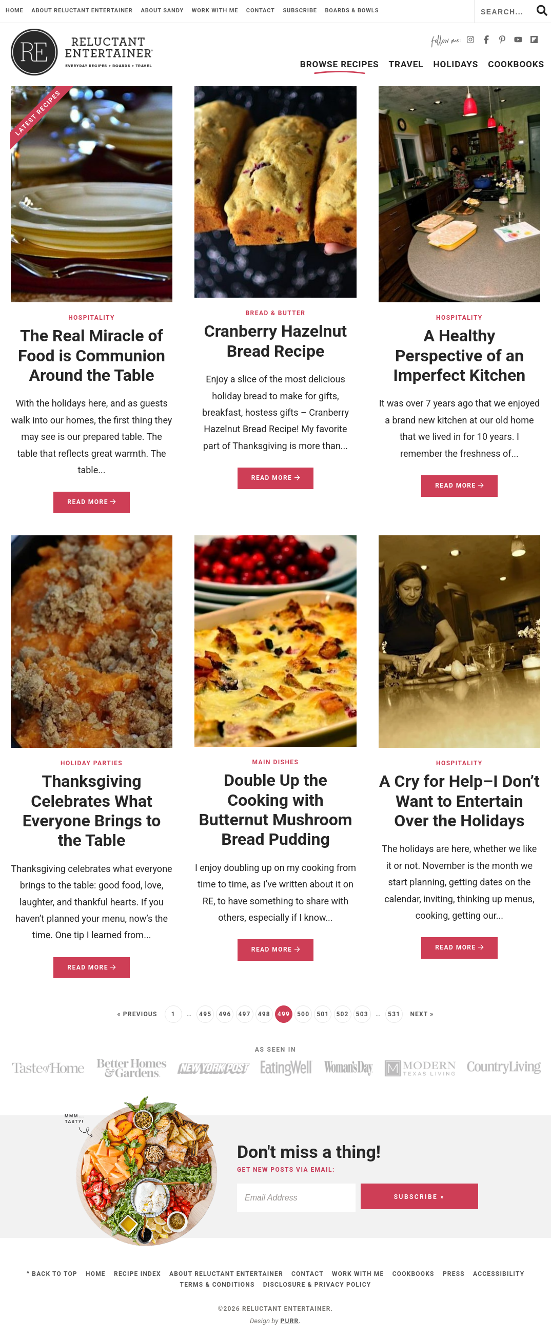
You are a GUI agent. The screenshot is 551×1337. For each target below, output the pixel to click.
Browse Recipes (339, 64)
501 (323, 1014)
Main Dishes (275, 762)
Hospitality (91, 317)
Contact (260, 10)
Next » (422, 1014)
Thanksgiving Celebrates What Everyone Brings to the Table (92, 810)
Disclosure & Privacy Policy (317, 1284)
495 (205, 1014)
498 (264, 1014)
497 (244, 1014)
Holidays (456, 64)
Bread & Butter (275, 313)
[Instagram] (470, 41)
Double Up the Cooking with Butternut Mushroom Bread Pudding (275, 809)
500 (303, 1014)
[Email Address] (316, 1198)
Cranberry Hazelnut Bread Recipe (275, 340)
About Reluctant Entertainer (81, 10)
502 (342, 1014)
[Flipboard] (534, 41)
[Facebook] (486, 41)
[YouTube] (518, 41)
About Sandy (162, 10)
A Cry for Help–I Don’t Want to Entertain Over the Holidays (459, 800)
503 (362, 1014)
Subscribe (300, 10)
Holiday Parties (92, 763)
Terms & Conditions (217, 1284)
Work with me (215, 10)
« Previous (137, 1014)
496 (225, 1014)
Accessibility (498, 1273)
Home (15, 10)
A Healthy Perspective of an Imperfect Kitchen (459, 355)
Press (454, 1273)
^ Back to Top (52, 1273)
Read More (84, 504)
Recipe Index (137, 1273)
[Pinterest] (502, 41)
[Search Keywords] (513, 12)
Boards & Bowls (352, 10)
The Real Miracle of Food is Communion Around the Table (91, 355)
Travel (406, 64)
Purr (290, 1321)
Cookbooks (516, 64)
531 (394, 1014)
